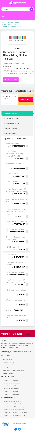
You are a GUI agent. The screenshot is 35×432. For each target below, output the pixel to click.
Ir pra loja (11, 79)
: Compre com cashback (13, 370)
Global (17, 48)
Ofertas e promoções (8, 365)
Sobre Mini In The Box (11, 123)
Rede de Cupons (21, 423)
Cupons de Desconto (8, 362)
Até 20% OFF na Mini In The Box (9, 98)
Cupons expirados (10, 113)
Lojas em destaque (11, 128)
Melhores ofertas (7, 359)
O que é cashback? (10, 133)
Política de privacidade (9, 368)
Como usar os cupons (11, 118)
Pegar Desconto (26, 99)
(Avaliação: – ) (19, 63)
